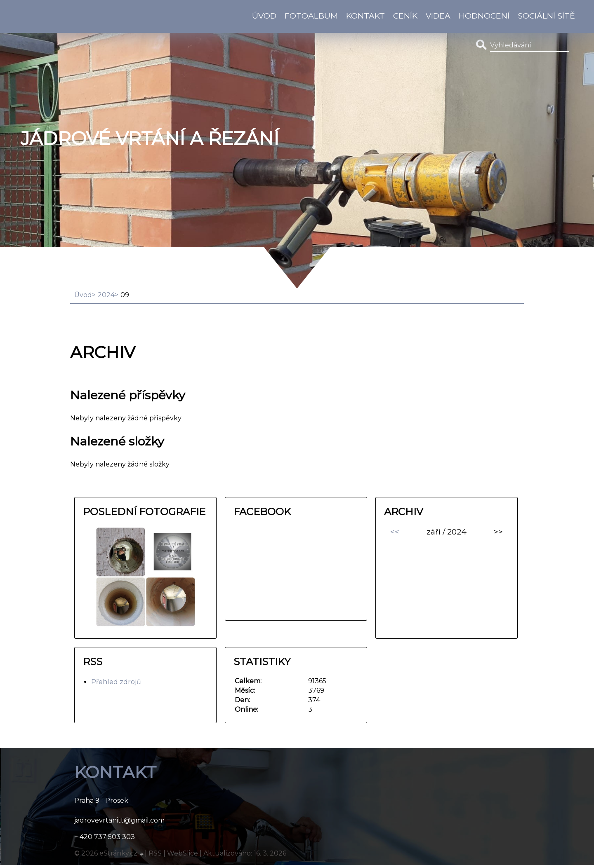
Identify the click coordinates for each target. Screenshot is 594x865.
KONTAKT (365, 16)
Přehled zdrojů (116, 682)
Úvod (264, 16)
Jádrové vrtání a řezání (150, 138)
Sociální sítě (546, 16)
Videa (438, 16)
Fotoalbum (311, 16)
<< (394, 532)
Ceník (405, 16)
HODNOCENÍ (484, 16)
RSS (155, 853)
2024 (106, 295)
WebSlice (182, 853)
